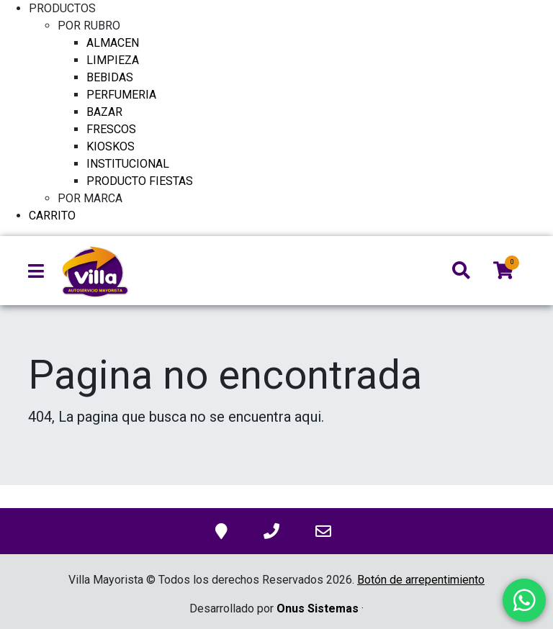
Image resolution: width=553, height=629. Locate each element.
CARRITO (52, 215)
